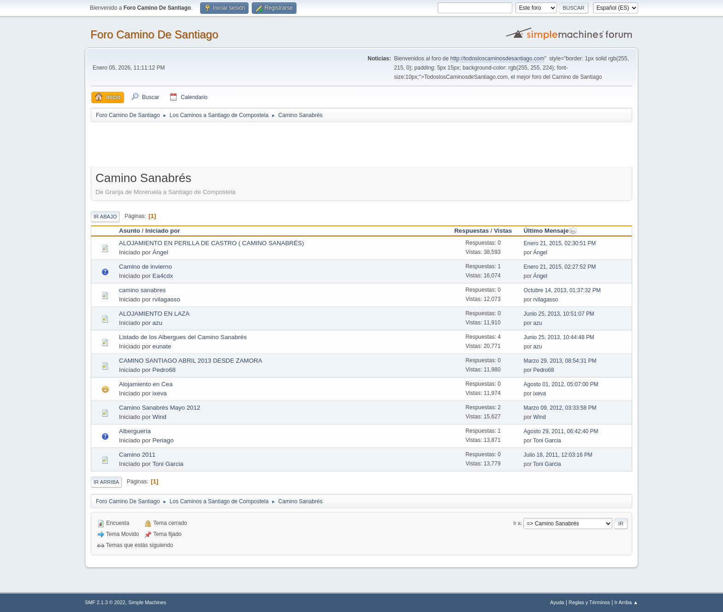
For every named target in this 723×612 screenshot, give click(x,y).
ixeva (160, 393)
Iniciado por (162, 230)
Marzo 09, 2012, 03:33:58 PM (560, 408)
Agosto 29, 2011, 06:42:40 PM (561, 431)
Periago (163, 440)
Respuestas (471, 230)
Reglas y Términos (589, 602)
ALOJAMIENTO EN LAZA (154, 313)
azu (158, 322)
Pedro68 (164, 369)
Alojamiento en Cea (145, 384)
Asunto (129, 230)
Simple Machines (147, 602)
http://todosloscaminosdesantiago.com (497, 58)
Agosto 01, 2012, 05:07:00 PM (561, 384)
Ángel (160, 252)
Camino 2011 (137, 454)
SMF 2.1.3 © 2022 (105, 602)
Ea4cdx (163, 275)
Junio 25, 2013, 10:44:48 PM (559, 337)
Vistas (503, 230)
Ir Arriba (106, 482)
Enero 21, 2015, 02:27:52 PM (560, 267)
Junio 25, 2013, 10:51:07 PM (559, 314)
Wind (159, 416)
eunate (162, 346)
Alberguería (135, 431)
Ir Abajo (105, 216)
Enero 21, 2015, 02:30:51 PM (560, 243)
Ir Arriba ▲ (626, 602)
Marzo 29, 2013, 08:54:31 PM (560, 361)
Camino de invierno (145, 266)
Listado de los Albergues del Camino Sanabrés (183, 337)
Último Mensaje (550, 230)
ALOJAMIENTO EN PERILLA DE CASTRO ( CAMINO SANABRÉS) (211, 243)
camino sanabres (142, 290)
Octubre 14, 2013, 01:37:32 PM (562, 290)
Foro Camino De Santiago (154, 34)
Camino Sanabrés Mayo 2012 (159, 407)
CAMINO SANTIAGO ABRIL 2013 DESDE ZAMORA (190, 360)
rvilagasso (166, 299)
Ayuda (557, 602)
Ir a (517, 523)
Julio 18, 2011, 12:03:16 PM (558, 455)
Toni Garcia (547, 440)
